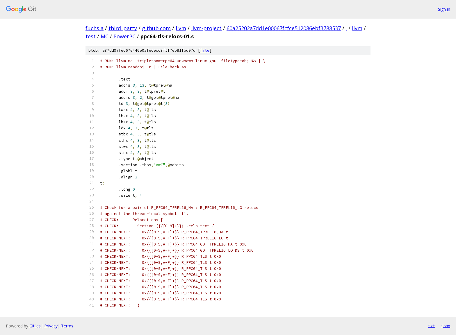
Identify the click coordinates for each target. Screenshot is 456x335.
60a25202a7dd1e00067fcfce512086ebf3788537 (284, 28)
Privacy (51, 326)
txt (431, 325)
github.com (156, 28)
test (91, 36)
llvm (181, 28)
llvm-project (206, 28)
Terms (67, 326)
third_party (122, 28)
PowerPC (124, 36)
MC (104, 36)
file (204, 50)
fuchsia (95, 28)
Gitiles (35, 326)
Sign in (444, 9)
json (445, 325)
